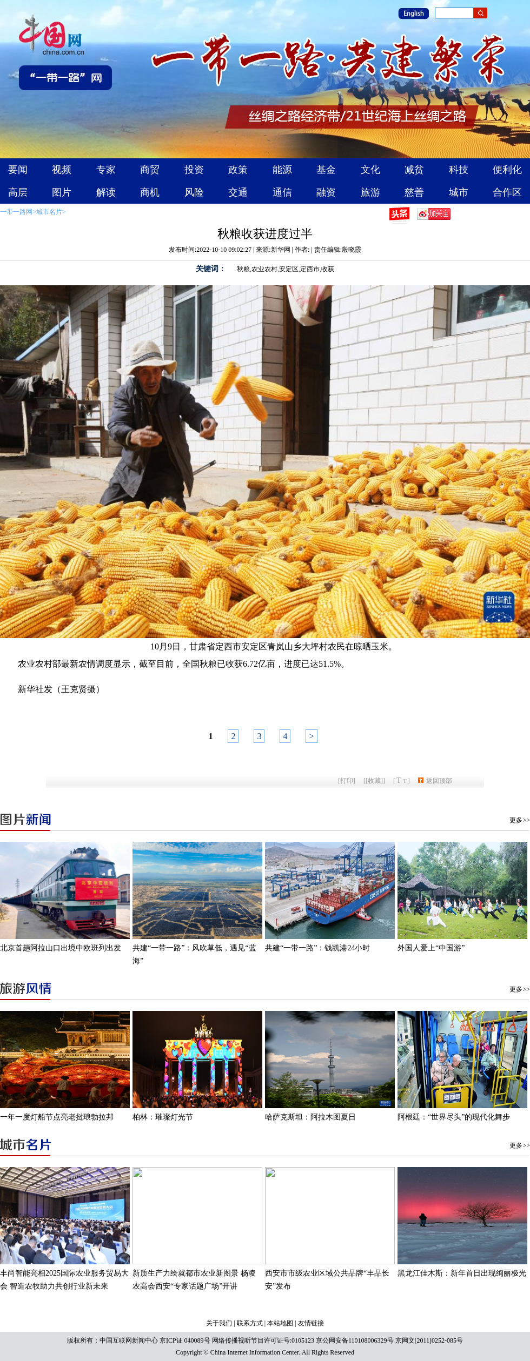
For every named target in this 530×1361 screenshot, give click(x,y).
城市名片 (49, 212)
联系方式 (250, 1323)
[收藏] (374, 781)
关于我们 (219, 1323)
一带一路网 (16, 212)
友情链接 (311, 1323)
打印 (346, 781)
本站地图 (280, 1323)
